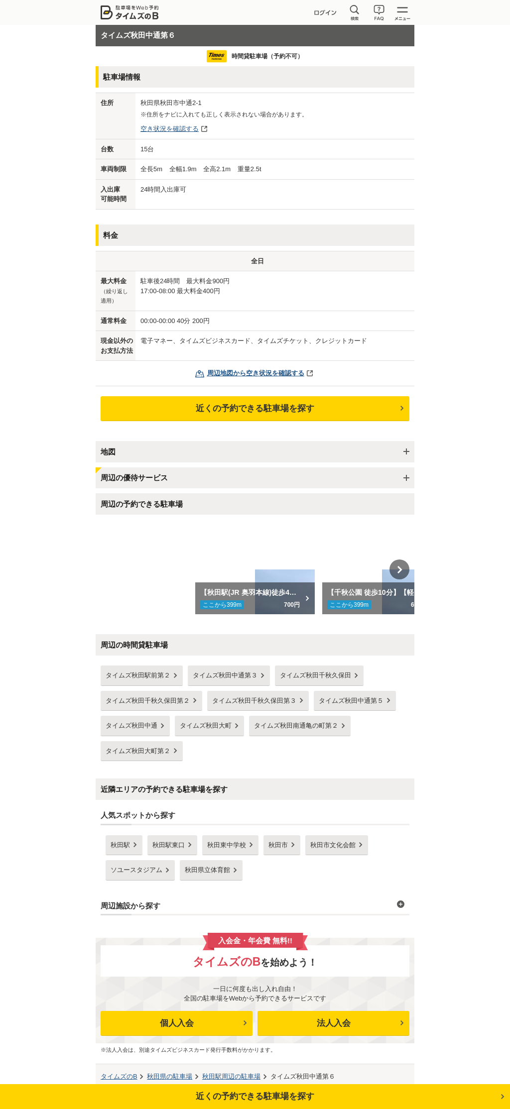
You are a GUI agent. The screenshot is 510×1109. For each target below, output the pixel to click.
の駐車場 (169, 1076)
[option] (255, 569)
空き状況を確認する (169, 128)
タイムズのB (119, 1076)
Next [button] (399, 569)
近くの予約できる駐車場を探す (255, 408)
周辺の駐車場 (231, 1076)
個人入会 (177, 1023)
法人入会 (334, 1023)
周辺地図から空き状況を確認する (255, 373)
